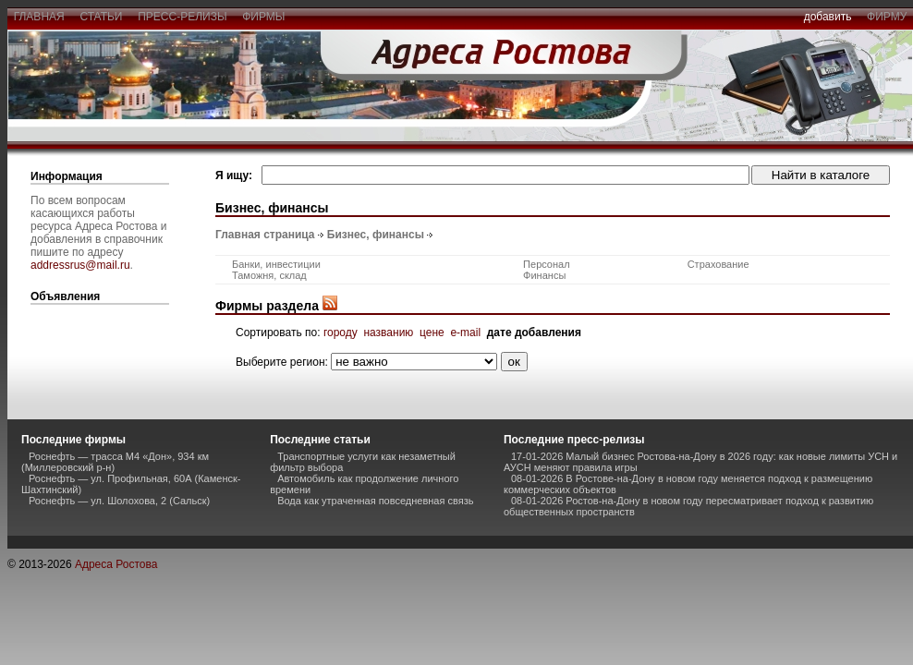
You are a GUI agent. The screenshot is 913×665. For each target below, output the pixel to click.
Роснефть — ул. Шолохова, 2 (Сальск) (119, 500)
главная (38, 16)
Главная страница (265, 234)
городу (340, 332)
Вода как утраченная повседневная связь (375, 500)
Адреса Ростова (116, 564)
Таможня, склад (269, 275)
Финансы (544, 275)
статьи (101, 16)
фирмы (264, 16)
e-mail (465, 332)
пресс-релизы (183, 16)
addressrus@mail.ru (80, 265)
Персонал (546, 264)
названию (388, 332)
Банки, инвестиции (276, 264)
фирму (886, 16)
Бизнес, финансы (375, 234)
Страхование (718, 264)
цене (432, 332)
